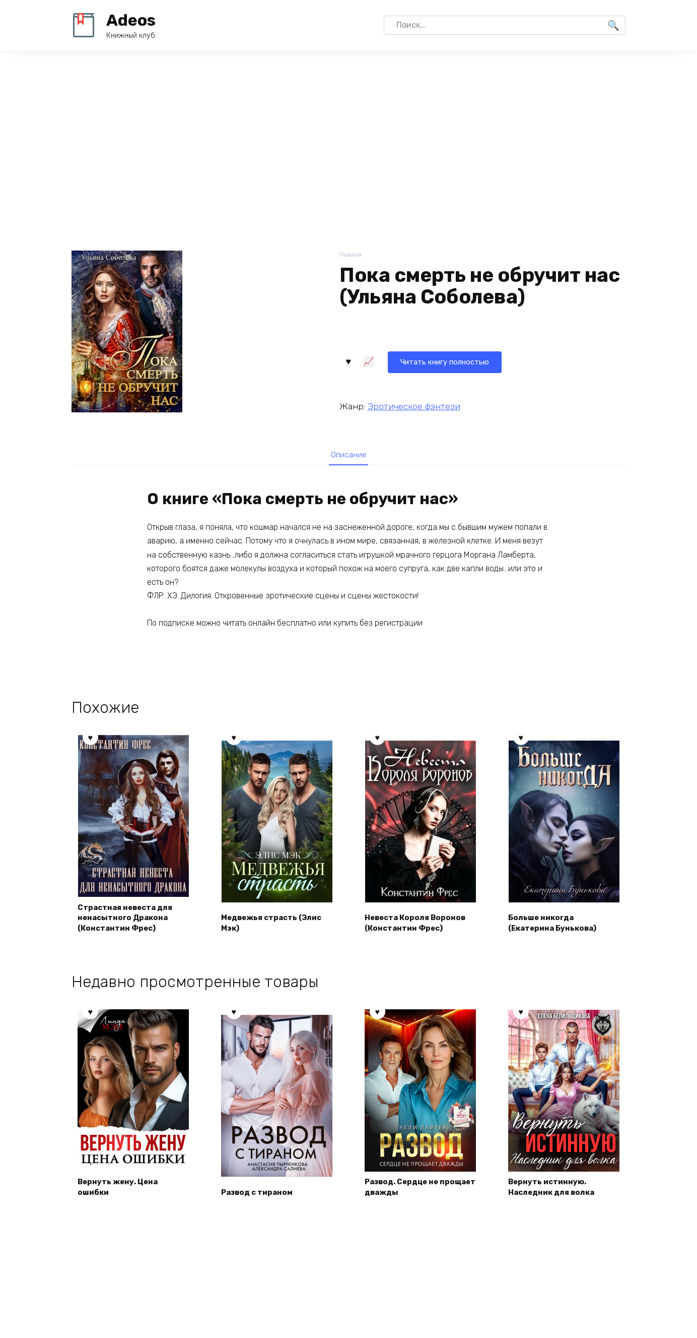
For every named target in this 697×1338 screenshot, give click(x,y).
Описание (348, 455)
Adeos (131, 20)
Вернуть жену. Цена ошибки (121, 1189)
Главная (351, 255)
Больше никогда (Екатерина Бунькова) (556, 924)
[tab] (348, 454)
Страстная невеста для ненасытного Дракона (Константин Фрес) (129, 918)
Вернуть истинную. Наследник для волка (555, 1189)
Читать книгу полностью (401, 360)
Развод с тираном (261, 1195)
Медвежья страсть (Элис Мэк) (276, 924)
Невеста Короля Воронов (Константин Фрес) (419, 924)
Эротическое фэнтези (414, 405)
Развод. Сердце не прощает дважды (405, 1189)
